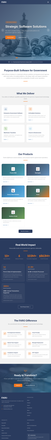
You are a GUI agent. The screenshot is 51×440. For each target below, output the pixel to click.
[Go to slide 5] (23, 57)
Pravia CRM (4, 423)
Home (28, 400)
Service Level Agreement (31, 425)
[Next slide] (48, 30)
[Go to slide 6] (24, 57)
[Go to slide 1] (17, 57)
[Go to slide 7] (26, 57)
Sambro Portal (4, 433)
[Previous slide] (2, 30)
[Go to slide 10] (30, 57)
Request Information (23, 37)
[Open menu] (48, 2)
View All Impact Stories (25, 306)
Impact (28, 405)
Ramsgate (3, 425)
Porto (3, 430)
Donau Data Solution (5, 428)
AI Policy (28, 428)
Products (28, 402)
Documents (29, 412)
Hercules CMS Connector (6, 435)
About (28, 410)
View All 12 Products (25, 231)
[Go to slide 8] (27, 57)
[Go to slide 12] (33, 57)
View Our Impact (10, 37)
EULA (28, 423)
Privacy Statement (30, 430)
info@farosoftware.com (30, 385)
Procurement (29, 407)
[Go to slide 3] (20, 57)
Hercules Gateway (5, 438)
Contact (28, 415)
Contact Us (18, 385)
